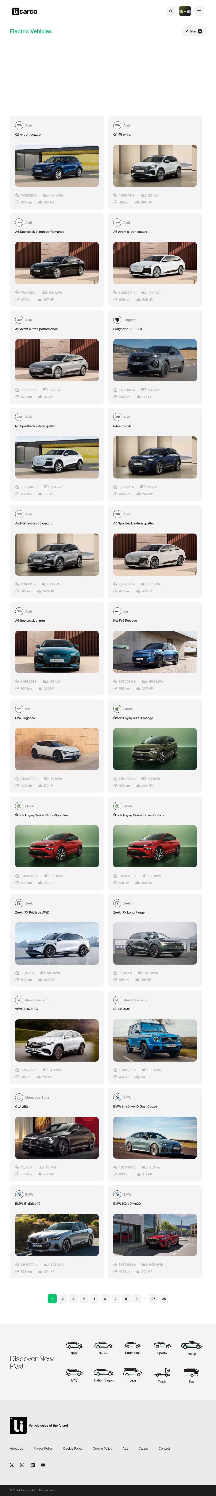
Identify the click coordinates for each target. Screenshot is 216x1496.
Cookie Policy (72, 1448)
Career (143, 1448)
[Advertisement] (108, 67)
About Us (16, 1448)
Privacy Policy (43, 1448)
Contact (164, 1448)
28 (164, 1299)
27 (153, 1299)
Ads (125, 1448)
